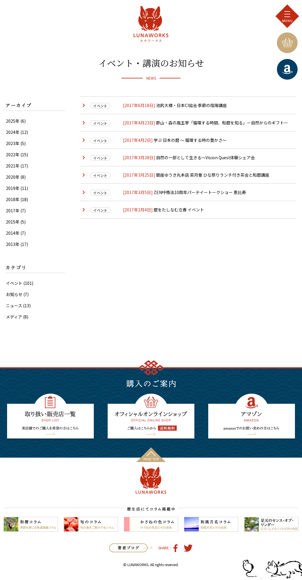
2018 (10, 199)
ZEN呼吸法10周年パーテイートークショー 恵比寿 (199, 192)
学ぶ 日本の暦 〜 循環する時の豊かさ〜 (189, 140)
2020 (10, 177)
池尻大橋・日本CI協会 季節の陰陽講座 (191, 105)
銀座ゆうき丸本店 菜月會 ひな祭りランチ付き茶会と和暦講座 (212, 175)
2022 (10, 154)
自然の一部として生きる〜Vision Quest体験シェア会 (205, 157)
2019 (10, 188)
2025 (10, 121)
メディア (14, 317)
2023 (10, 143)
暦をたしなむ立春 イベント (178, 210)
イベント (14, 283)
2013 (10, 244)
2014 (10, 233)
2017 (10, 210)
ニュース (14, 305)
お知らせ (14, 294)
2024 (10, 132)
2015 (10, 222)
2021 (10, 166)
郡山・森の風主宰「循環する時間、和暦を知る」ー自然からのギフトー (221, 123)
